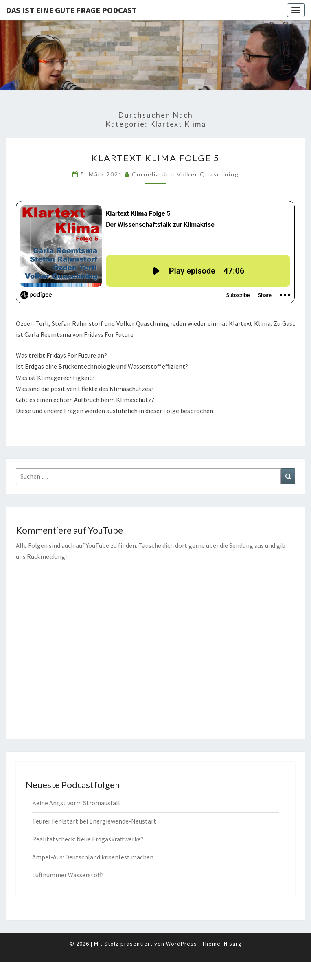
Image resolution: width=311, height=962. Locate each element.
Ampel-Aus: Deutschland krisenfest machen (92, 857)
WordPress (181, 943)
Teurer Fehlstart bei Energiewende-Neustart (94, 821)
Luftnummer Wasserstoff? (68, 875)
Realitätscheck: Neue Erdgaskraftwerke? (88, 839)
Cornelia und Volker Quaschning (185, 174)
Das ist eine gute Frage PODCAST (71, 10)
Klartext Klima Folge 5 (155, 157)
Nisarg (233, 943)
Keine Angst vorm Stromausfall (76, 803)
